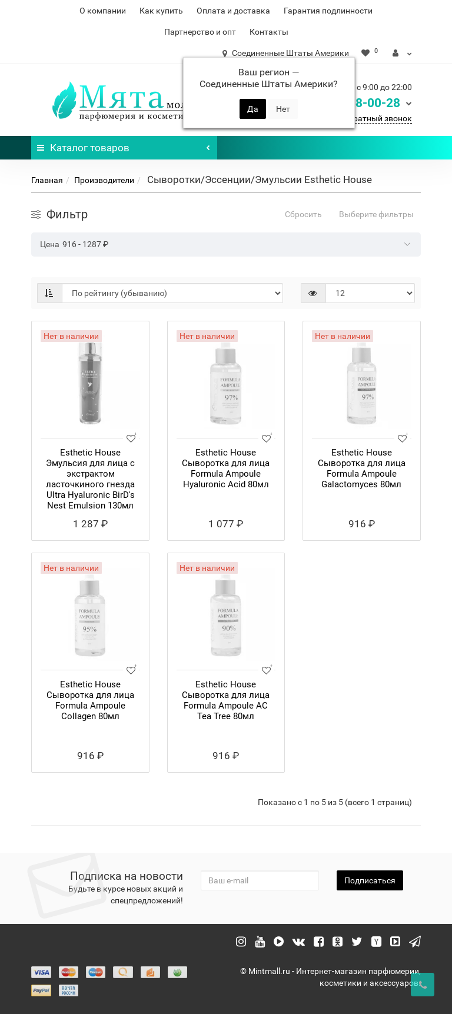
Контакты (269, 31)
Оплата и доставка (233, 10)
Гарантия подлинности (328, 10)
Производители (104, 180)
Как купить (161, 10)
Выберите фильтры (376, 214)
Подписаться (370, 880)
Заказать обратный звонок (358, 118)
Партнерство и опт (200, 31)
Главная (47, 180)
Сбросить (303, 214)
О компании (102, 10)
